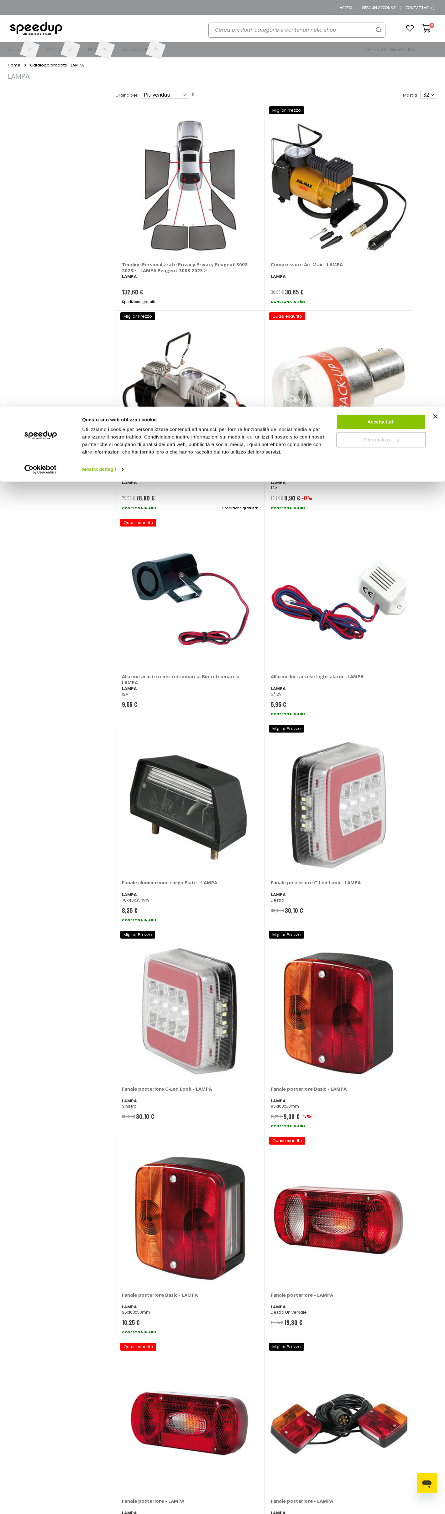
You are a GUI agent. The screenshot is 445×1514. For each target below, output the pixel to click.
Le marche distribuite (248, 1409)
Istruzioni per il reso (187, 1440)
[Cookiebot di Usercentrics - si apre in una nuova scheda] (40, 62)
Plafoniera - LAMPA (144, 1020)
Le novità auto (291, 1409)
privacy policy (260, 1311)
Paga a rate (180, 1450)
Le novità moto (292, 1419)
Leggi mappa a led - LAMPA (225, 1161)
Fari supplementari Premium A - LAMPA (144, 748)
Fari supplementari (385, 608)
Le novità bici (290, 1430)
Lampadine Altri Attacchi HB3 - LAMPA (392, 1023)
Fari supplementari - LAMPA (306, 611)
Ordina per (126, 95)
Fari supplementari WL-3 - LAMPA (393, 886)
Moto (232, 1430)
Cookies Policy (73, 1461)
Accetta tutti (381, 15)
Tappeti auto (400, 1440)
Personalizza (381, 33)
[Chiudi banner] (435, 13)
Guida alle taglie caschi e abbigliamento (301, 1442)
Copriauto (347, 1430)
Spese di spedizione (188, 1430)
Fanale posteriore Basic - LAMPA (231, 474)
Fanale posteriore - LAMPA (385, 474)
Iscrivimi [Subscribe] (222, 1327)
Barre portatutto (353, 1409)
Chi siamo (68, 1419)
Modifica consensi (76, 1471)
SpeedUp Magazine (78, 1430)
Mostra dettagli (99, 62)
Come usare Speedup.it (192, 1419)
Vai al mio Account (136, 1409)
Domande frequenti (138, 1419)
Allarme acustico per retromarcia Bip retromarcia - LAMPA (146, 339)
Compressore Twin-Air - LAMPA (311, 199)
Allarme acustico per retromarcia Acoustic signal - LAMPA (388, 202)
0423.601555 (89, 1409)
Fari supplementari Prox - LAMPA (232, 886)
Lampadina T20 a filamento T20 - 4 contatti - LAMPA (383, 1164)
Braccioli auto (351, 1419)
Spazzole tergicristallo (409, 1419)
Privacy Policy (72, 1450)
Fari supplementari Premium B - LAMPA (386, 748)
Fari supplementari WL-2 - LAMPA (313, 886)
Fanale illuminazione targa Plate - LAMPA (306, 336)
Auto (232, 1419)
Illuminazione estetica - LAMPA (149, 1161)
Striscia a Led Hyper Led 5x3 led (311, 1161)
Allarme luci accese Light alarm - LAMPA (231, 336)
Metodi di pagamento (190, 1409)
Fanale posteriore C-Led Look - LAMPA (391, 336)
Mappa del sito (73, 1440)
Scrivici (125, 1430)
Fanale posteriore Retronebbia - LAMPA (227, 1023)
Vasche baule (401, 1430)
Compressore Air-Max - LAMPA (229, 199)
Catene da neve (403, 1409)
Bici (230, 1440)
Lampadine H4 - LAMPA (309, 1020)
